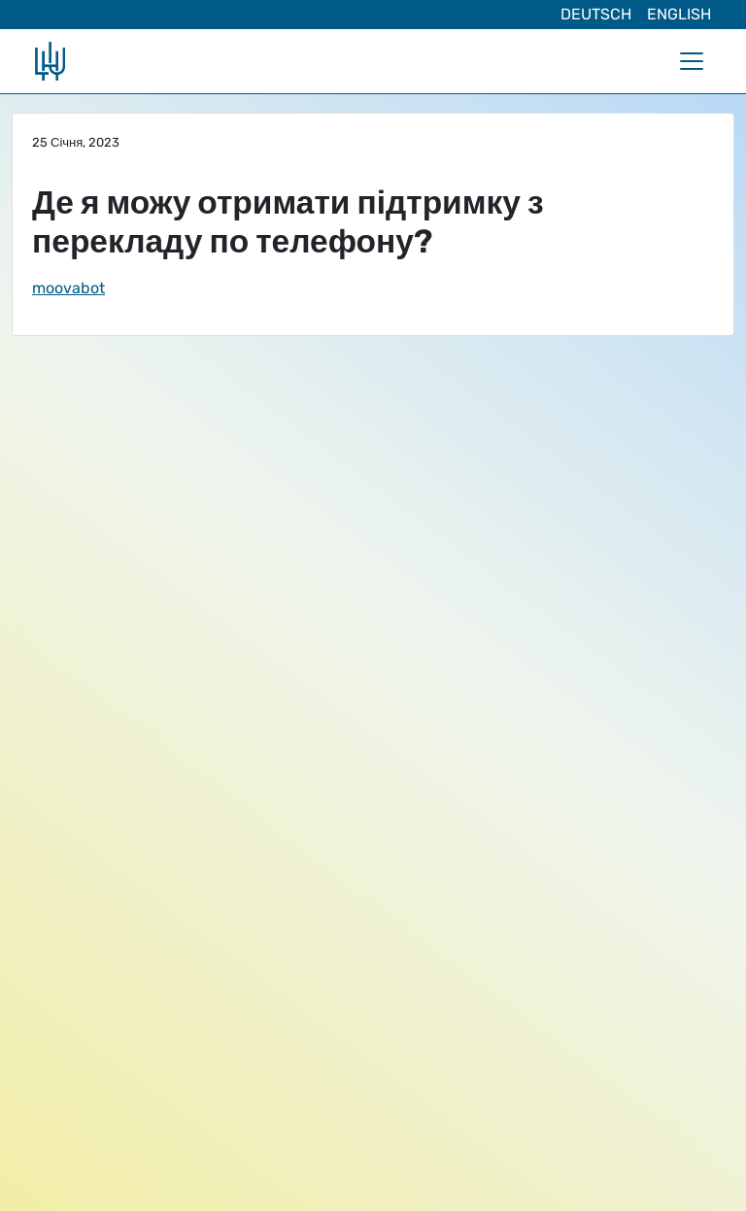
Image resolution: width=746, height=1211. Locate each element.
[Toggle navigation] (691, 61)
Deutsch (595, 14)
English (679, 14)
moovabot (68, 288)
